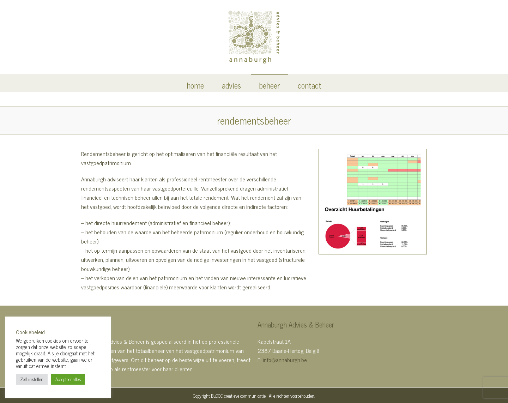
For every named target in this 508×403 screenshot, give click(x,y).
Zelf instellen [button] (31, 379)
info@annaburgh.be (285, 359)
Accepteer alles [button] (68, 379)
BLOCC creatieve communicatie (238, 395)
